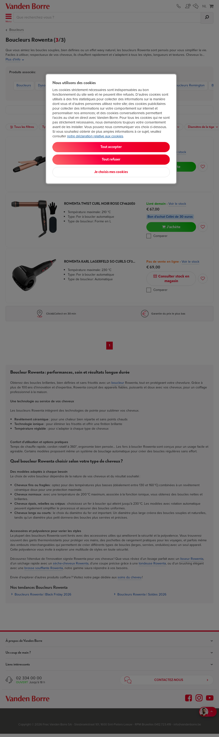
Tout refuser (111, 159)
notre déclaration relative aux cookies (95, 136)
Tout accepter (111, 147)
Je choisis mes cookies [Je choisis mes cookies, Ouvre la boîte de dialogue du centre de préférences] (111, 172)
